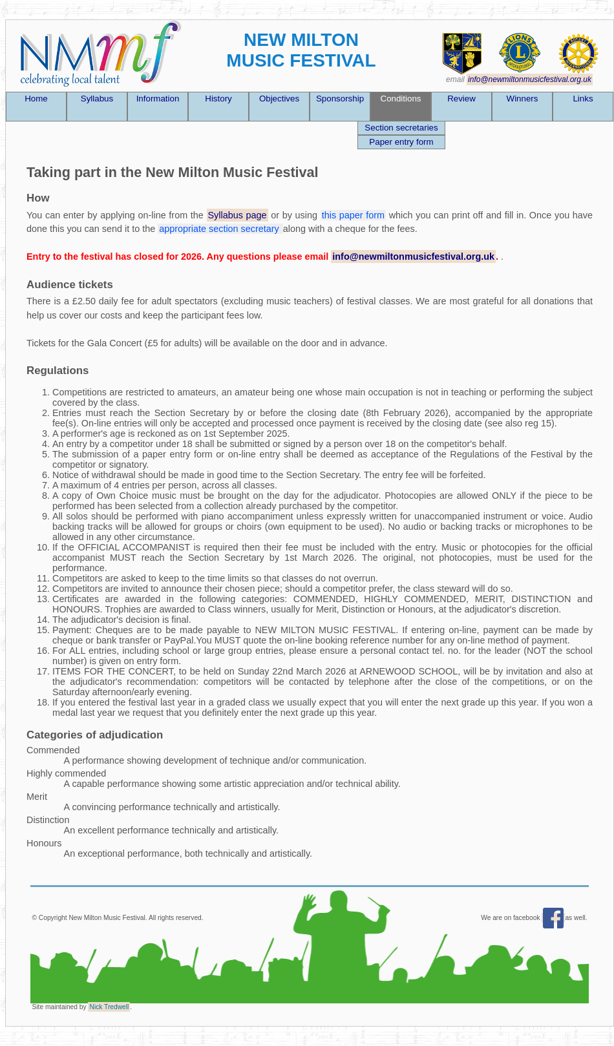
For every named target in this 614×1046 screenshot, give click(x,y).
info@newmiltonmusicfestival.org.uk (529, 79)
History (218, 98)
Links (583, 98)
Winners (522, 98)
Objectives (279, 98)
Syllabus (97, 98)
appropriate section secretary (220, 229)
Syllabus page (237, 215)
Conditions (401, 98)
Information (158, 98)
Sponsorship (340, 98)
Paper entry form (401, 142)
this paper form (353, 215)
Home (36, 98)
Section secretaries (401, 127)
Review (461, 98)
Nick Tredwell (109, 1006)
